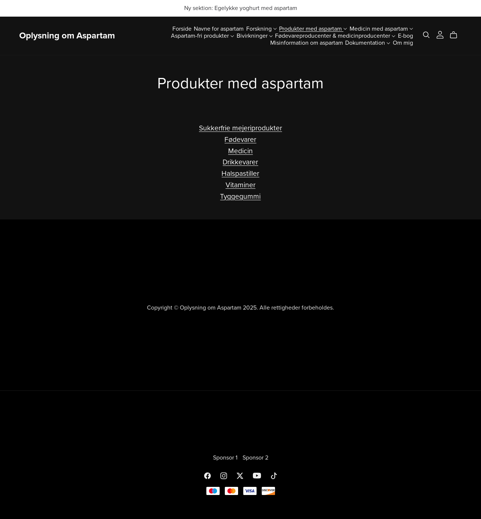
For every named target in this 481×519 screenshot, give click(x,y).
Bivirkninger (255, 35)
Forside (182, 28)
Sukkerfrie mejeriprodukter (240, 128)
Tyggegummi (240, 196)
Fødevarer (240, 139)
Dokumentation (367, 43)
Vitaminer (240, 185)
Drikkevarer (240, 162)
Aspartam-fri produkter (202, 35)
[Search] (426, 34)
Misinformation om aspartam (306, 43)
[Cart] (456, 35)
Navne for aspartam (219, 28)
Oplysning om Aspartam (67, 35)
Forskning (261, 28)
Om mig (403, 43)
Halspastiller (240, 173)
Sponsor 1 (226, 457)
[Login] (440, 34)
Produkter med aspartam (313, 28)
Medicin (240, 151)
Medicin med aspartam (381, 28)
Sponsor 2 (255, 457)
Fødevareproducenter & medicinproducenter (335, 35)
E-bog (405, 35)
